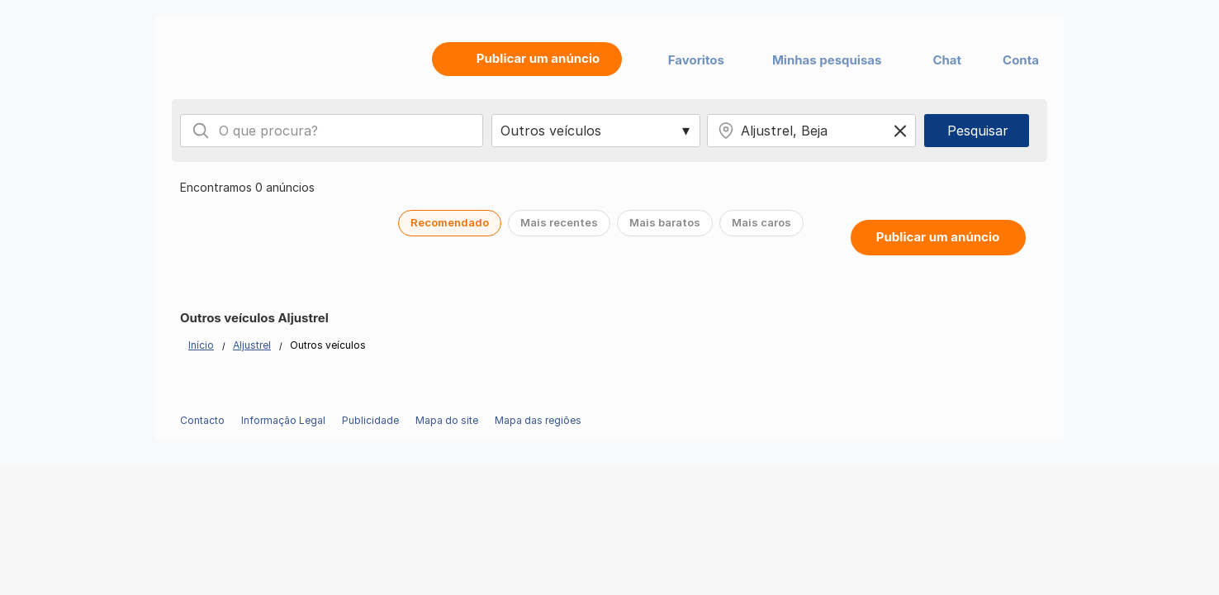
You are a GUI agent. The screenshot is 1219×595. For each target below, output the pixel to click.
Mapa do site (446, 420)
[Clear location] (900, 130)
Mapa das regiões (538, 420)
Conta (1021, 60)
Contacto (202, 420)
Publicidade (370, 420)
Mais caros (761, 222)
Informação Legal (283, 420)
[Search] (201, 130)
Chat (946, 60)
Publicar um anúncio (937, 237)
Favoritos (696, 60)
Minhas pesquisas (827, 60)
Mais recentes (559, 222)
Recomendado (449, 222)
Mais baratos (664, 222)
